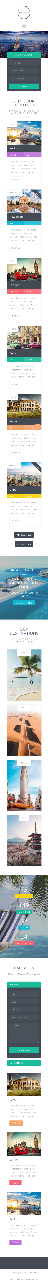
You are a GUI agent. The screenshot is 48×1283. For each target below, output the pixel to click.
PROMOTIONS (24, 544)
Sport (29, 291)
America (24, 763)
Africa (24, 707)
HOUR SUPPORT (24, 943)
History (30, 223)
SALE (37, 194)
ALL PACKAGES (24, 535)
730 (14, 465)
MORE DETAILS (24, 602)
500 (14, 192)
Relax (29, 359)
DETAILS (16, 179)
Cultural (30, 155)
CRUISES (24, 927)
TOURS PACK (24, 911)
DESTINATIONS (24, 896)
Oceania (24, 652)
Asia (24, 818)
